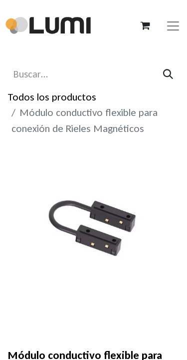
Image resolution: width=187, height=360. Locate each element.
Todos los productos (51, 97)
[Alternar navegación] (173, 25)
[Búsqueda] (168, 74)
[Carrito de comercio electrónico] (145, 26)
